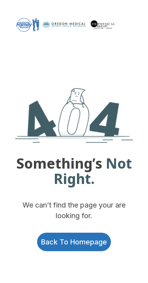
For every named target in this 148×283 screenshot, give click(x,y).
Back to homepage (74, 242)
